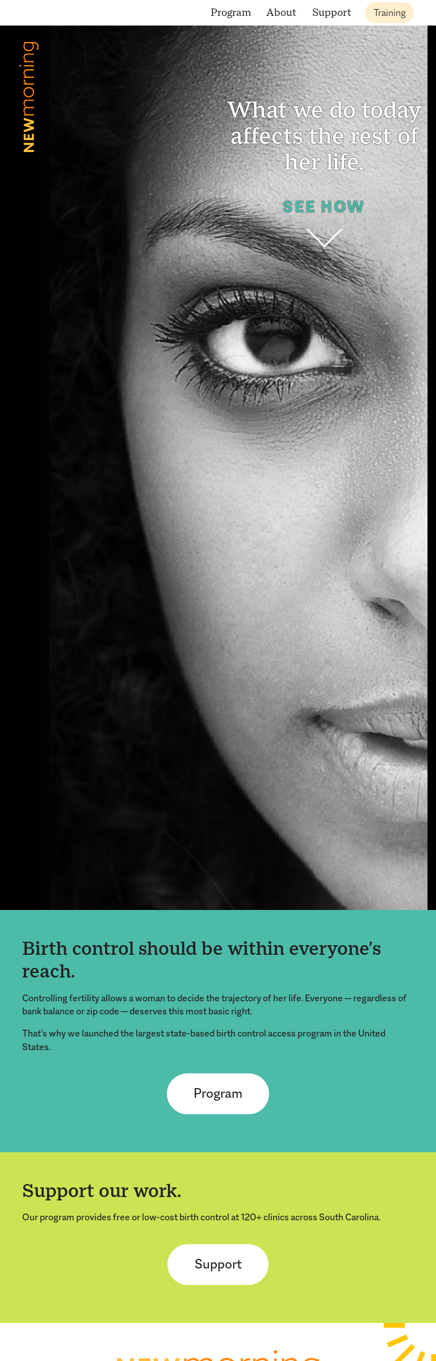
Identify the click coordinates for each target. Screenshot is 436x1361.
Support (331, 12)
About (281, 12)
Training (389, 13)
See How (324, 223)
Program (231, 12)
